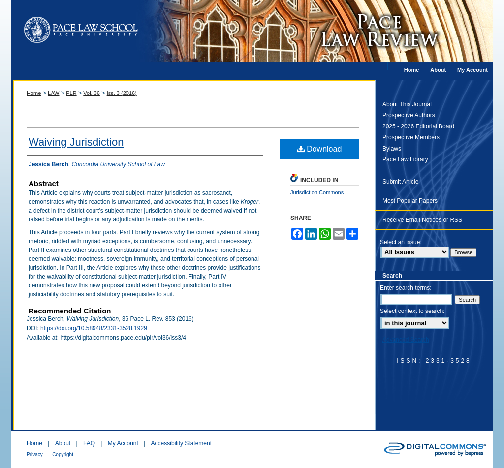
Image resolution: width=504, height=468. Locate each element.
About (62, 443)
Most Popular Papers (410, 200)
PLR (71, 93)
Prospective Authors (408, 115)
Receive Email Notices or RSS (422, 220)
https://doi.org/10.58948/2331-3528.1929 (93, 328)
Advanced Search (405, 339)
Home (34, 93)
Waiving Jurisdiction (76, 142)
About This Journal (407, 104)
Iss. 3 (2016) (122, 93)
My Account (123, 443)
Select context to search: (412, 311)
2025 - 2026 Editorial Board (418, 126)
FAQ (89, 443)
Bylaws (391, 148)
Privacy (35, 454)
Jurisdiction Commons (317, 192)
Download (319, 149)
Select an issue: (401, 242)
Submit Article (400, 181)
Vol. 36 (91, 93)
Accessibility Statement (181, 443)
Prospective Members (411, 137)
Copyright (62, 454)
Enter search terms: (406, 287)
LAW (53, 93)
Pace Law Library (405, 159)
